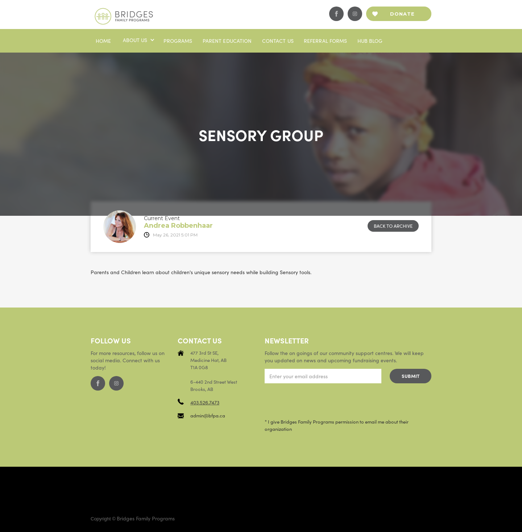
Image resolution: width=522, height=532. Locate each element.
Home (103, 40)
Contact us (278, 40)
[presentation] (320, 401)
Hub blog (370, 40)
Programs (177, 40)
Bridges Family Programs (146, 518)
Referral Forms (325, 40)
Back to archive (393, 225)
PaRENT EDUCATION (227, 40)
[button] (138, 40)
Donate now (402, 16)
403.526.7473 (204, 402)
